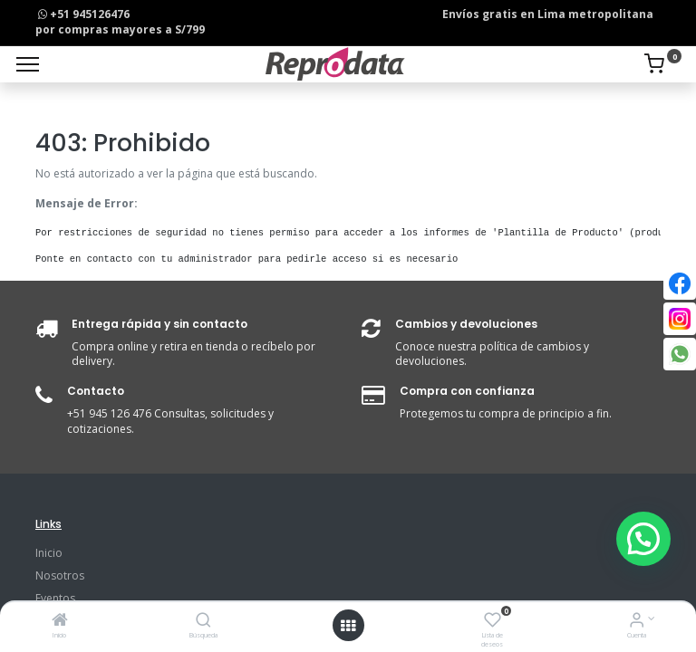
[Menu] (27, 64)
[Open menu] (348, 626)
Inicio (49, 553)
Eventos (55, 598)
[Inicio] (60, 621)
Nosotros (59, 575)
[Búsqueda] (203, 621)
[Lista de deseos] (492, 621)
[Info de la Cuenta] (636, 621)
